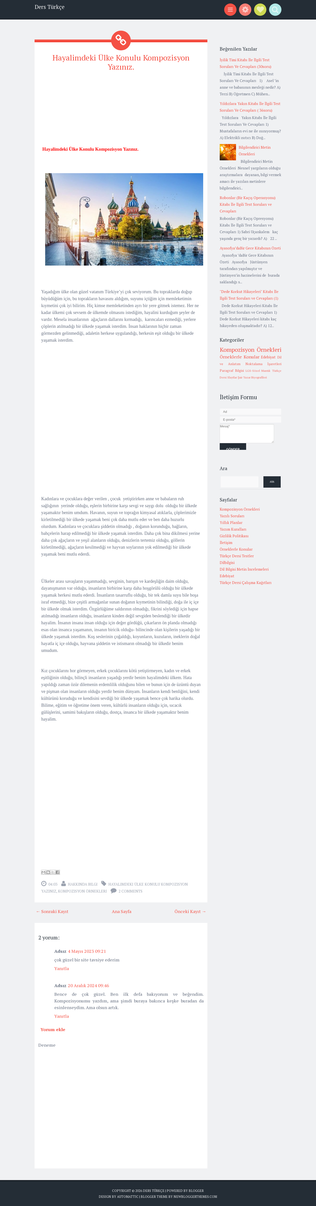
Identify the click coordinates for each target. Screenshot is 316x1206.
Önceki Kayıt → (190, 911)
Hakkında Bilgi (83, 883)
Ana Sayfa (121, 911)
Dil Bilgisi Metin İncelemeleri (244, 569)
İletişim (226, 542)
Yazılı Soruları (232, 515)
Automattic (127, 1196)
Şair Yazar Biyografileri (252, 377)
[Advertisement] (121, 111)
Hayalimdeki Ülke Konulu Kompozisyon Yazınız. (121, 62)
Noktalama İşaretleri (263, 364)
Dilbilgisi (227, 562)
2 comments (130, 890)
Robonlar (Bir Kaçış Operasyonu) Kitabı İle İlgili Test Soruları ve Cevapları (248, 204)
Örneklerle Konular (239, 357)
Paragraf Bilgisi (232, 370)
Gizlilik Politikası (234, 535)
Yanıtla (61, 968)
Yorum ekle (52, 1029)
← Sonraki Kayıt (52, 911)
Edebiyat (268, 356)
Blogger (196, 1190)
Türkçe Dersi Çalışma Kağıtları (246, 582)
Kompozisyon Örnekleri (82, 890)
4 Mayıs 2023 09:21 (87, 951)
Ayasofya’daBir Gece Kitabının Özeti (250, 248)
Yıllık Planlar (231, 522)
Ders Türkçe (49, 7)
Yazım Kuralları (233, 529)
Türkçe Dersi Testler (237, 555)
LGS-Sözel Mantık (258, 371)
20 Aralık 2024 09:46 (88, 985)
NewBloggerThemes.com (195, 1196)
